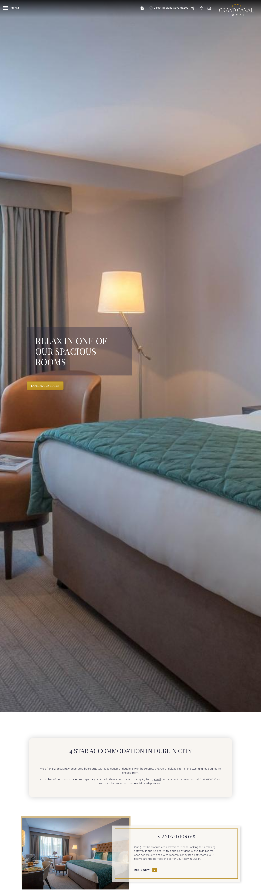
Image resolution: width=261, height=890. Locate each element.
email (157, 779)
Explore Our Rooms (45, 385)
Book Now (142, 870)
